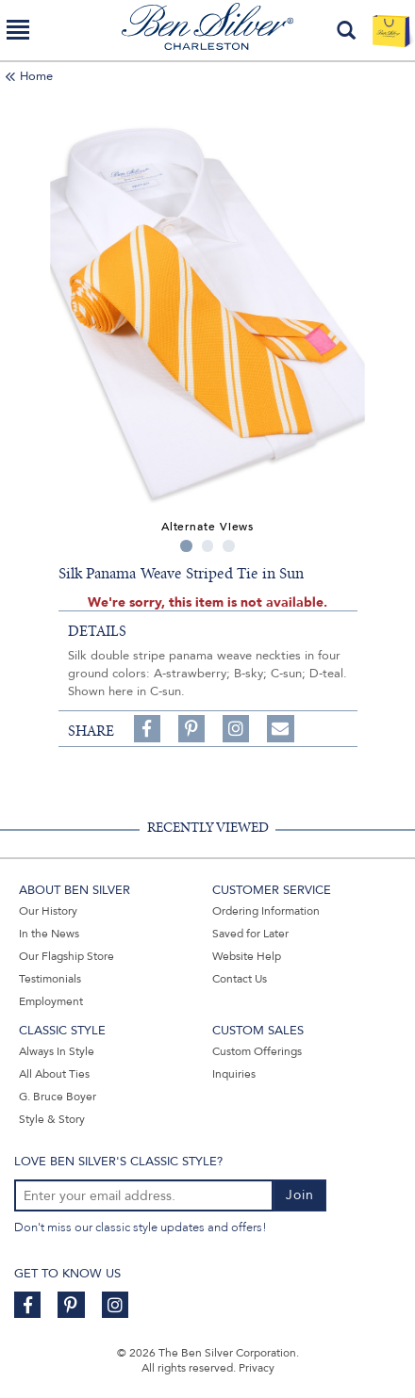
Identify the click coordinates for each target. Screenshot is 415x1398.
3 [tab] (229, 546)
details (97, 631)
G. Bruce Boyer (57, 1096)
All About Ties (54, 1073)
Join (300, 1195)
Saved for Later (250, 933)
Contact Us (239, 978)
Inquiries (234, 1073)
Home (36, 76)
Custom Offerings (257, 1051)
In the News (49, 933)
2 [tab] (208, 546)
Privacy (256, 1367)
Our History (48, 910)
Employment (51, 1001)
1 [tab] (186, 546)
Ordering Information (266, 910)
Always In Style (56, 1051)
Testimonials (50, 978)
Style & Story (52, 1119)
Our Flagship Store (66, 956)
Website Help (246, 956)
